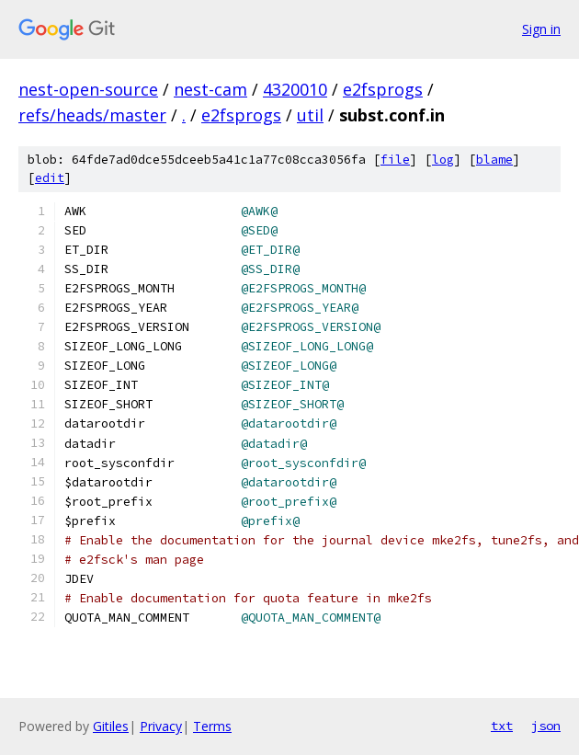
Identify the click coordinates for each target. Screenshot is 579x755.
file (395, 159)
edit (49, 178)
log (443, 159)
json (546, 725)
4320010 (295, 89)
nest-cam (210, 89)
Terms (212, 726)
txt (502, 725)
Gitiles (111, 726)
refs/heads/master (92, 115)
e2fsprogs (383, 89)
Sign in (541, 29)
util (310, 115)
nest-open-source (88, 89)
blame (494, 159)
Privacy (161, 726)
